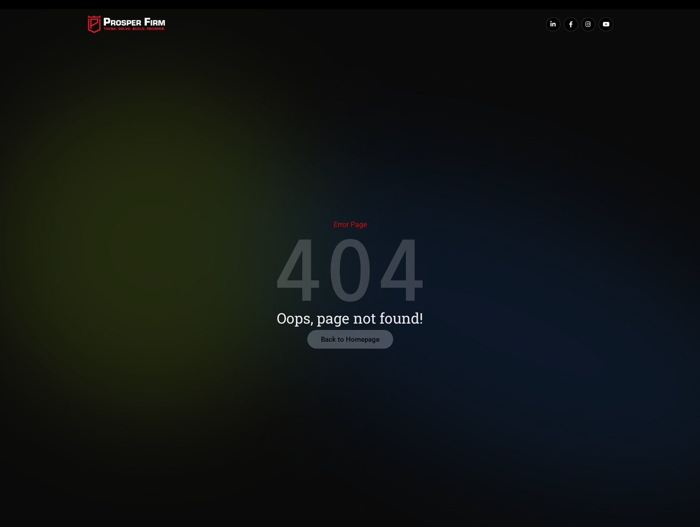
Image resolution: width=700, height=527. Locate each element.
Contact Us (482, 25)
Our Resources (424, 25)
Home (208, 25)
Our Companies (360, 25)
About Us (244, 25)
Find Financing (297, 25)
